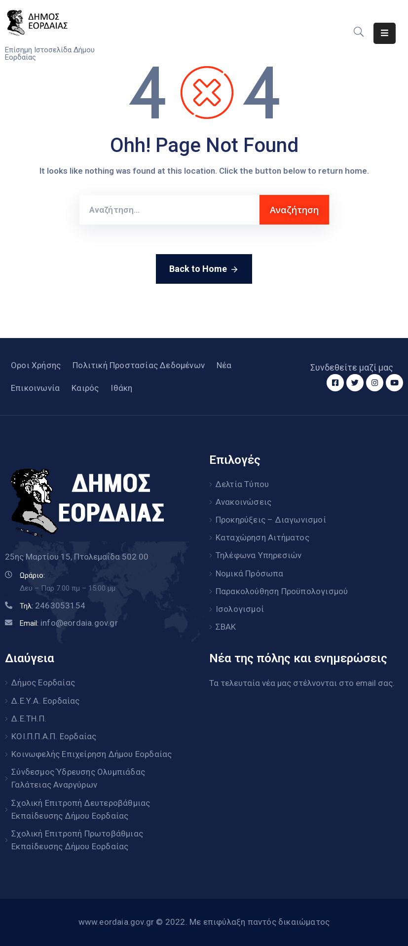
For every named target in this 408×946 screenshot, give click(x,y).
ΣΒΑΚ (226, 626)
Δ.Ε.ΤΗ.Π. (28, 717)
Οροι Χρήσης (36, 365)
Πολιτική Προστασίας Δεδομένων (139, 365)
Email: (69, 623)
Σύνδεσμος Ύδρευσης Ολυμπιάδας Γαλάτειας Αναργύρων (78, 777)
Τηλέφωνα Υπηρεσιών (259, 555)
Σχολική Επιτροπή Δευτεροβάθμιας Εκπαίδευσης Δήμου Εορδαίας (80, 807)
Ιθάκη (121, 388)
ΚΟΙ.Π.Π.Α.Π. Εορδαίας (53, 735)
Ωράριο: (32, 575)
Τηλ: (52, 606)
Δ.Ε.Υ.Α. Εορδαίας (45, 700)
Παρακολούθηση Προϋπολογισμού (282, 591)
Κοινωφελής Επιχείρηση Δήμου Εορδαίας (91, 753)
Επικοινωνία (35, 388)
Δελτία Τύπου (242, 484)
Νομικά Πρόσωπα (250, 573)
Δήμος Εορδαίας (43, 682)
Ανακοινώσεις (243, 502)
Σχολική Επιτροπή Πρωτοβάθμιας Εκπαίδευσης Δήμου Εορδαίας (77, 838)
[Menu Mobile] (384, 33)
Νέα (224, 365)
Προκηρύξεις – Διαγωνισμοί (271, 520)
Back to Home (204, 269)
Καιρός (85, 388)
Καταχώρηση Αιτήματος (262, 537)
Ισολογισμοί (240, 608)
